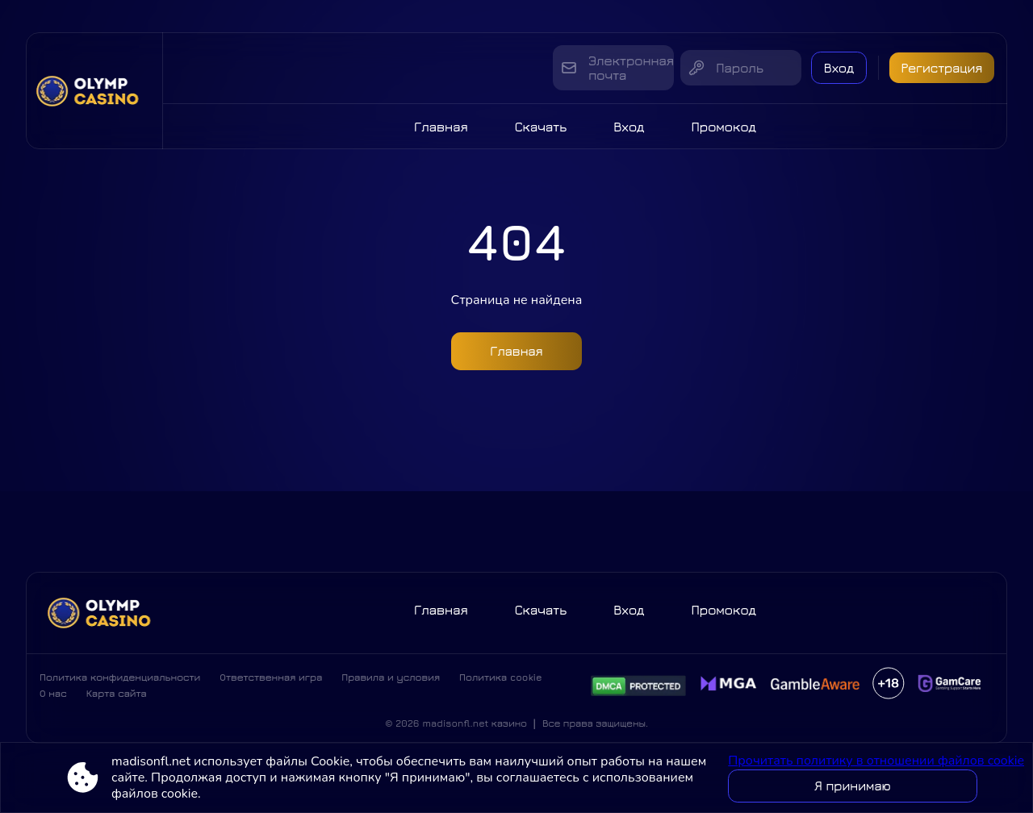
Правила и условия (390, 682)
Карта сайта (116, 698)
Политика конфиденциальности (120, 682)
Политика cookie (500, 682)
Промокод (723, 126)
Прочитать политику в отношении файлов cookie (876, 760)
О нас (53, 698)
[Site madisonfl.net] (94, 90)
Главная (441, 126)
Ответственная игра (271, 682)
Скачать (541, 126)
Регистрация (939, 67)
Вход (829, 67)
